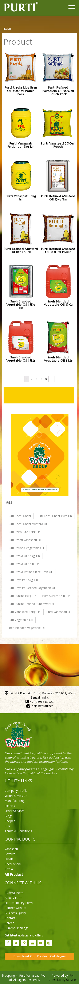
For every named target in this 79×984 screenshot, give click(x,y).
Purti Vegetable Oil (20, 620)
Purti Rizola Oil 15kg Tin (24, 556)
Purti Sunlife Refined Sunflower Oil (31, 604)
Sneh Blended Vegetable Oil (26, 628)
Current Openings (16, 928)
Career (9, 923)
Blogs (8, 816)
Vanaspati (11, 849)
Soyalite (10, 854)
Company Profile (16, 791)
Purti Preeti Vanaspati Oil (24, 540)
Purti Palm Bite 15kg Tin (24, 532)
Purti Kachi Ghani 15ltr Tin (54, 516)
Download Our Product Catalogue (39, 956)
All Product (14, 874)
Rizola (9, 869)
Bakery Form (13, 898)
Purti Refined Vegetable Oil (26, 548)
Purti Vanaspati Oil (58, 612)
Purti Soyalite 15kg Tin (23, 580)
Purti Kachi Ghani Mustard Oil (27, 524)
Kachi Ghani (13, 864)
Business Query (15, 913)
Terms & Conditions (18, 831)
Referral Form (14, 893)
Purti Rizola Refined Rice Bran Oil (30, 572)
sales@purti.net (42, 706)
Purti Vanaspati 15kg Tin (24, 612)
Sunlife (9, 859)
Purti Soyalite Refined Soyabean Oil (31, 588)
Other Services (14, 811)
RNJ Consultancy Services (63, 977)
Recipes (10, 821)
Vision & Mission (16, 796)
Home (7, 29)
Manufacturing (14, 801)
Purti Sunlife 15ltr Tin (56, 596)
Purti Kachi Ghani (19, 516)
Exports (10, 806)
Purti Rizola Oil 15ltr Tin (23, 564)
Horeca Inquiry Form (19, 903)
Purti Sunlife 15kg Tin (22, 596)
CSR (7, 826)
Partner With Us (15, 908)
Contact (10, 918)
